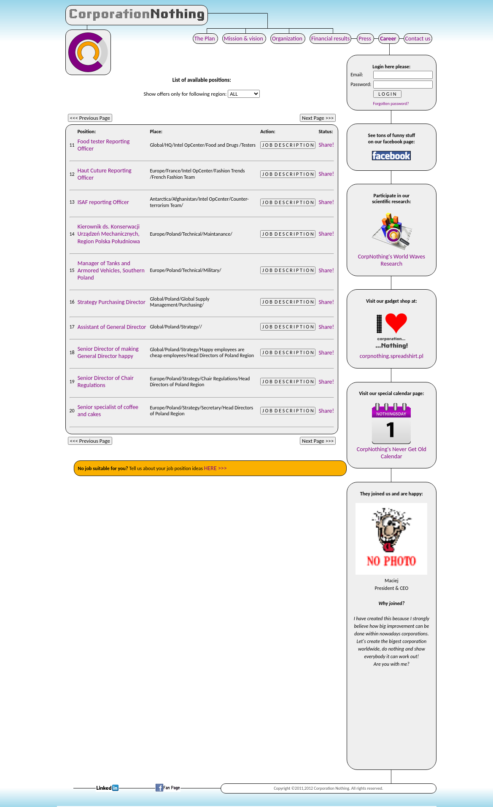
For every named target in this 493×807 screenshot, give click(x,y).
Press (365, 38)
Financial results (330, 38)
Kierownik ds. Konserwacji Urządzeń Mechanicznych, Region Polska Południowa (109, 234)
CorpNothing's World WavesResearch (391, 256)
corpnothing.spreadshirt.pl (391, 352)
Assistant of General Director (112, 327)
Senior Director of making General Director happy (108, 352)
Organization (288, 38)
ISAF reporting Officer (103, 202)
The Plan (205, 38)
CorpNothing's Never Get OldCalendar (391, 449)
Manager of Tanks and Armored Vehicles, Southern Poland (111, 270)
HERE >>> (215, 468)
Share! (326, 144)
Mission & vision (244, 38)
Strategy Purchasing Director (111, 302)
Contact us (418, 38)
